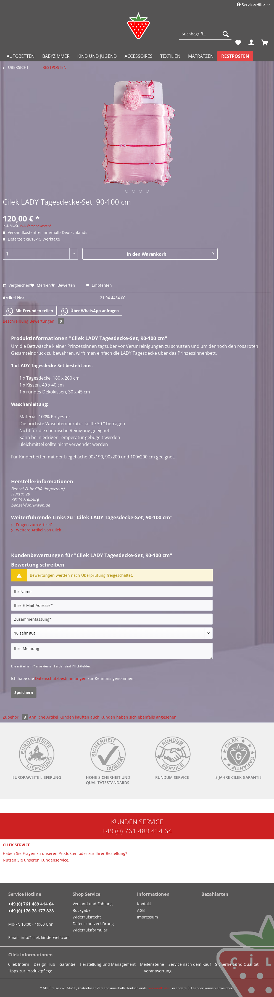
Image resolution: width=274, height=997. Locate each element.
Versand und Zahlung (93, 903)
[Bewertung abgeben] (112, 633)
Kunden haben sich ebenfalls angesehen (138, 717)
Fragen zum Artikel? (31, 524)
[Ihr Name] (112, 591)
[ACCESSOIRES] (138, 56)
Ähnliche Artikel (43, 717)
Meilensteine (152, 964)
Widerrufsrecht (87, 917)
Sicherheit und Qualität (237, 964)
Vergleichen (16, 285)
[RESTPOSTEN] (235, 56)
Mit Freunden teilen (29, 311)
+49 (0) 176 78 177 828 (31, 911)
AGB (141, 910)
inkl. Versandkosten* (36, 225)
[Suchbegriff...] (205, 34)
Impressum (147, 917)
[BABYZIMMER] (55, 56)
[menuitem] (205, 36)
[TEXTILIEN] (170, 56)
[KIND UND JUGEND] (97, 56)
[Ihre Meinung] (112, 651)
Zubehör (16, 717)
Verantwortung (158, 970)
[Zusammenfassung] (112, 619)
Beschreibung (15, 321)
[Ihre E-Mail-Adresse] (112, 605)
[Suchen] (225, 34)
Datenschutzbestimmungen (60, 678)
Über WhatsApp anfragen (90, 311)
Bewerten (63, 285)
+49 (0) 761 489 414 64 (137, 830)
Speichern (23, 692)
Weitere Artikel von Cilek (36, 530)
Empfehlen (99, 285)
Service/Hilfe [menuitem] (251, 4)
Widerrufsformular (90, 930)
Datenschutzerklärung (93, 923)
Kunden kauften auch (79, 717)
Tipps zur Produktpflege (30, 970)
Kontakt (144, 903)
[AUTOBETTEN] (20, 56)
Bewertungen (47, 321)
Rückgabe (82, 910)
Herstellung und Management (108, 964)
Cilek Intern (18, 964)
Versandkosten (159, 988)
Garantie (67, 964)
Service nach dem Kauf (189, 964)
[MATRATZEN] (200, 56)
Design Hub (44, 964)
